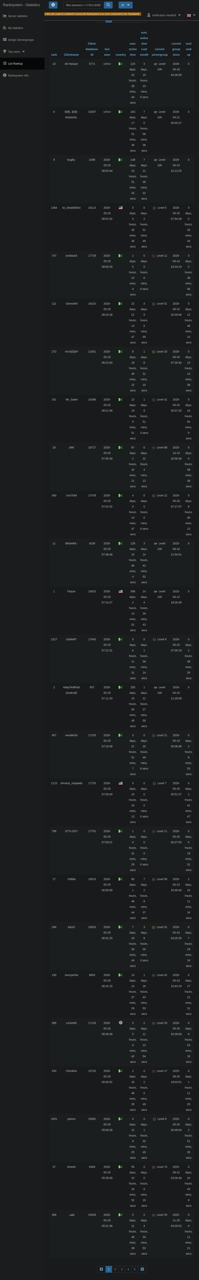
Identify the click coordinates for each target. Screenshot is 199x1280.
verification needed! (164, 15)
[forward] (142, 1269)
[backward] (101, 1269)
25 (125, 5)
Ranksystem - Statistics (21, 5)
